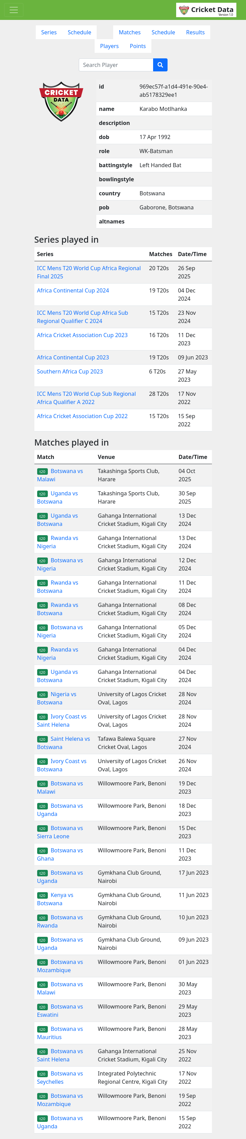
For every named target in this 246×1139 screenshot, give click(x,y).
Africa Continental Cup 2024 (73, 290)
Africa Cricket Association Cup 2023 (82, 335)
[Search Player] (116, 64)
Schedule (79, 32)
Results (195, 32)
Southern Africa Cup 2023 (70, 371)
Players (109, 46)
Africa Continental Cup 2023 (73, 357)
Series (49, 32)
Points (138, 46)
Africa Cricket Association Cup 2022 (82, 416)
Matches (130, 32)
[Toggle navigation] (13, 10)
